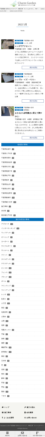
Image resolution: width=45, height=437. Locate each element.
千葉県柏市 (5, 180)
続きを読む (34, 67)
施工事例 (4, 206)
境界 (2, 325)
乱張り (3, 299)
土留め (3, 316)
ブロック (4, 277)
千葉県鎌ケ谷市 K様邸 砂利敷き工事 (28, 119)
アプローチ (5, 224)
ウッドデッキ (6, 233)
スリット (4, 255)
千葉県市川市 (6, 167)
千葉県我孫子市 (6, 171)
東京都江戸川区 (6, 215)
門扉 (2, 383)
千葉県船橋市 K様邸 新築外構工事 (28, 82)
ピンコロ (4, 268)
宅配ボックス (6, 330)
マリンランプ (6, 286)
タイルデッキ (6, 259)
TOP (18, 8)
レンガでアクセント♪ (23, 46)
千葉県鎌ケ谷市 (29, 40)
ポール (3, 281)
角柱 (2, 374)
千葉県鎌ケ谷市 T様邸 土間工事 (27, 49)
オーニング (5, 237)
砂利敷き (26, 110)
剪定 (2, 308)
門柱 (2, 387)
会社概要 (28, 412)
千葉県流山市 (6, 184)
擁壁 (2, 343)
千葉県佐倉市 (6, 149)
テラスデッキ (6, 263)
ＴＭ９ (3, 396)
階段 (2, 391)
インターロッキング (8, 228)
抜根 (2, 338)
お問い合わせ (22, 434)
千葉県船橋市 (28, 74)
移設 (2, 356)
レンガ (26, 43)
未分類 (3, 211)
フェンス (26, 76)
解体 (2, 378)
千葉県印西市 (6, 158)
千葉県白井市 (6, 189)
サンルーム (5, 250)
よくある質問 (8, 418)
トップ (5, 407)
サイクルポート (6, 246)
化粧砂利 (4, 312)
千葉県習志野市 (6, 193)
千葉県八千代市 (6, 153)
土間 (30, 43)
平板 (2, 334)
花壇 (2, 369)
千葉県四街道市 (6, 162)
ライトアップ (6, 290)
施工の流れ (29, 407)
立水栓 (3, 361)
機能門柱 (4, 347)
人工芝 (3, 303)
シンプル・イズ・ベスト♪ (25, 79)
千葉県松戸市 (6, 175)
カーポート (5, 241)
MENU (7, 434)
